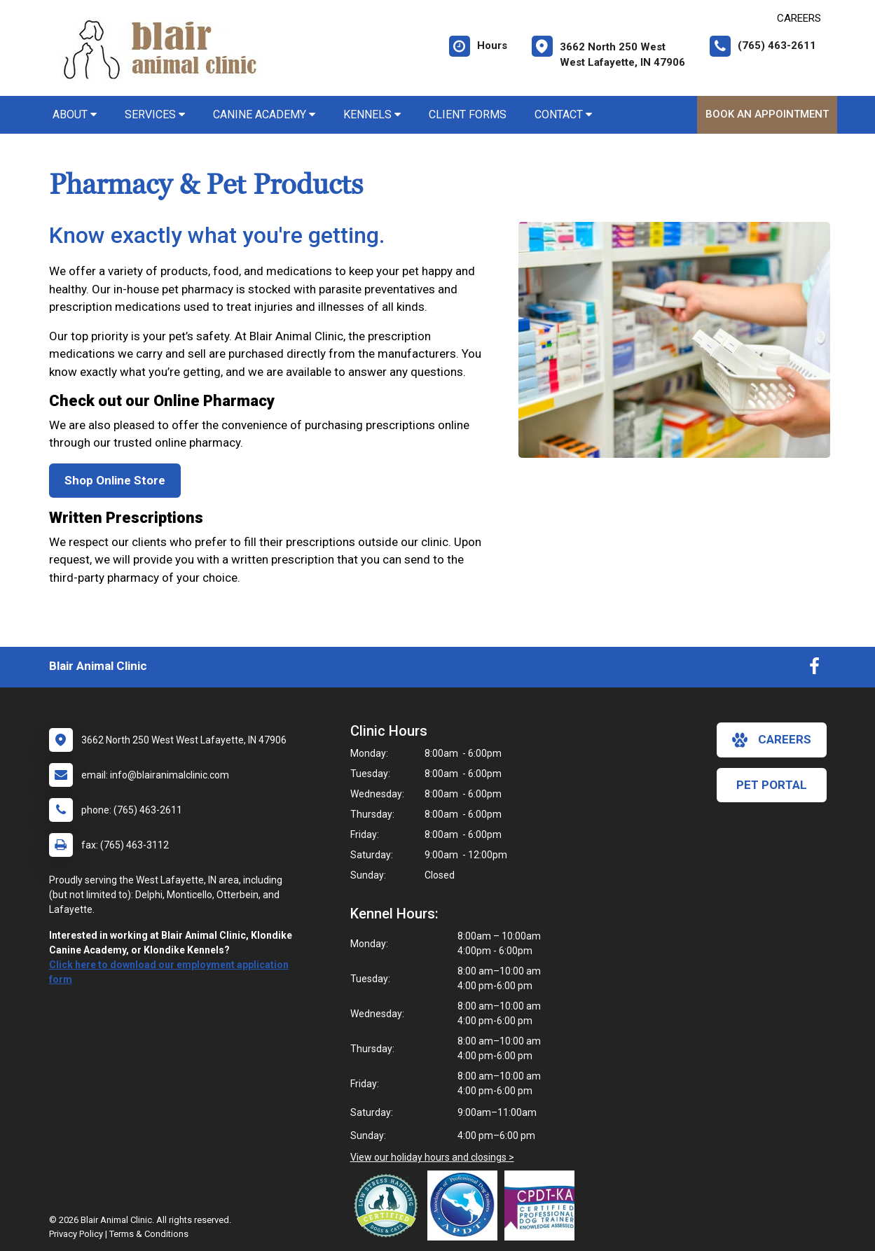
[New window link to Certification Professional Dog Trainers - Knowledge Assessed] (542, 1205)
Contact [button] (563, 114)
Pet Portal (771, 785)
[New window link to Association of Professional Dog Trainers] (465, 1205)
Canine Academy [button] (264, 114)
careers (771, 740)
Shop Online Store (114, 480)
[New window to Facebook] (814, 669)
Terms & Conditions (148, 1234)
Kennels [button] (372, 114)
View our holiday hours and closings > (432, 1157)
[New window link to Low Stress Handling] (388, 1205)
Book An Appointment (767, 114)
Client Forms (468, 114)
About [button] (75, 114)
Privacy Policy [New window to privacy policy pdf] (76, 1234)
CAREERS (799, 18)
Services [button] (155, 114)
